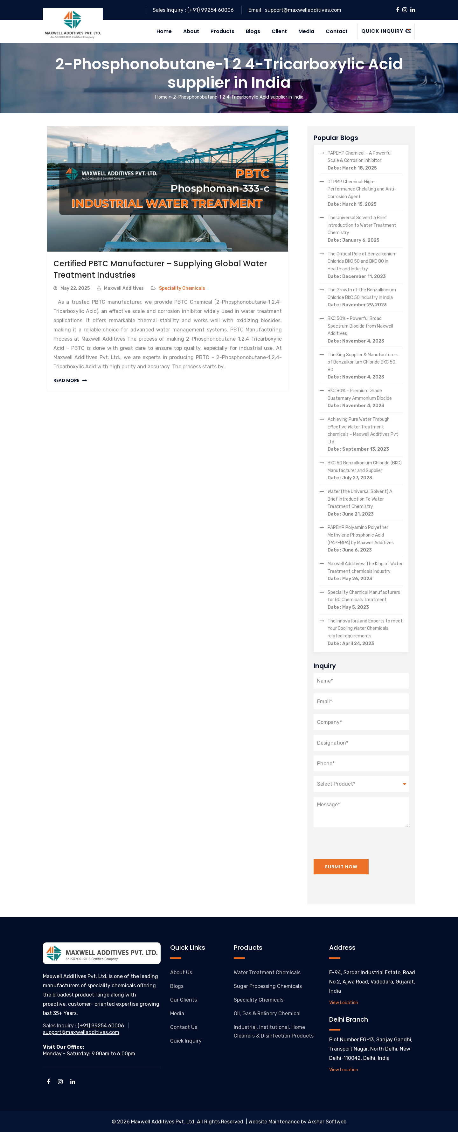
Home (161, 97)
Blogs (177, 986)
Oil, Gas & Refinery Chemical (267, 1013)
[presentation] (362, 839)
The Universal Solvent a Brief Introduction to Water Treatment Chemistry (365, 229)
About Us (181, 972)
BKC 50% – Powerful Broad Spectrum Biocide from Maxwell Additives (365, 330)
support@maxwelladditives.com (81, 1032)
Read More (66, 380)
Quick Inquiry (186, 1041)
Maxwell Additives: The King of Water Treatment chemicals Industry (365, 571)
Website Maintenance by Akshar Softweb (297, 1121)
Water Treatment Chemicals (267, 972)
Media (177, 1013)
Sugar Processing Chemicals (268, 986)
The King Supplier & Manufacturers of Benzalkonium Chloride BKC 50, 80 (365, 366)
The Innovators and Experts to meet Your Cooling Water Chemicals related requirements (365, 632)
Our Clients (183, 1000)
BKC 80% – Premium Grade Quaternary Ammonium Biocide (365, 398)
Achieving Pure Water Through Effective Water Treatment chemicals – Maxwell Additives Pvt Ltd (365, 434)
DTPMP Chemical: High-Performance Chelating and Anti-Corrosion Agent (365, 193)
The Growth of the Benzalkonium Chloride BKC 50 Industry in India (365, 298)
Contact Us (183, 1027)
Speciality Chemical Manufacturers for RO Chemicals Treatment (365, 600)
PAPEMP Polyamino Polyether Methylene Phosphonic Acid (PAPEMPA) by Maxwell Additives (365, 539)
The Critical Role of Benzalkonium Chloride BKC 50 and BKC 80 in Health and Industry (365, 265)
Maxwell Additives (124, 288)
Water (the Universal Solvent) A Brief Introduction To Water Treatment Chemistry (365, 503)
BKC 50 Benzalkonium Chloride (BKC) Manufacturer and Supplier (365, 471)
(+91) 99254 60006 (101, 1026)
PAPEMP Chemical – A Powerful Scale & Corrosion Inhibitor (365, 161)
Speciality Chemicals (182, 288)
